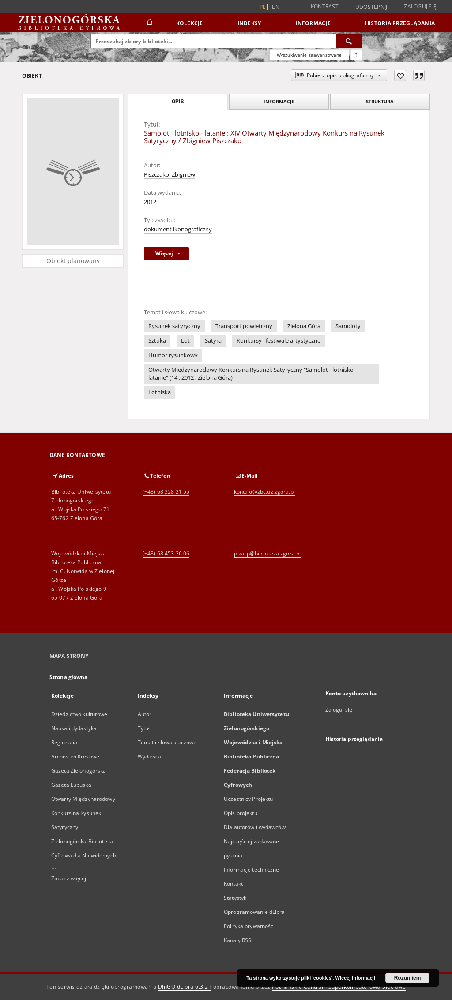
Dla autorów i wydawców (255, 827)
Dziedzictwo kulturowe (79, 714)
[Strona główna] (149, 23)
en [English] (275, 7)
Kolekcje (189, 23)
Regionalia (64, 742)
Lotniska (159, 392)
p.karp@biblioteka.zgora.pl (267, 553)
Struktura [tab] (380, 101)
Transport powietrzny (243, 326)
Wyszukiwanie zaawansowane (309, 55)
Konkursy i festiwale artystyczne (278, 340)
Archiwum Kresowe (75, 756)
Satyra (213, 340)
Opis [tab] (178, 101)
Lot (185, 340)
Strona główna (68, 677)
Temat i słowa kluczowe (167, 742)
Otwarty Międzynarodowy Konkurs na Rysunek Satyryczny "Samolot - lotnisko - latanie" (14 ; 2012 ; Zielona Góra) (252, 373)
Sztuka (157, 340)
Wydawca (150, 756)
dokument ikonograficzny (178, 229)
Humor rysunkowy (173, 355)
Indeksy (249, 23)
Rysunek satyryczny (174, 326)
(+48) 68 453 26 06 (166, 553)
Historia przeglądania (400, 23)
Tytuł (144, 728)
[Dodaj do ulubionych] (400, 75)
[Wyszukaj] (349, 41)
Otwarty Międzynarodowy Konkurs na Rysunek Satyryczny (83, 813)
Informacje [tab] (279, 101)
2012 (150, 202)
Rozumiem (407, 978)
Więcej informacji (355, 978)
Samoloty (348, 326)
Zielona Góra (303, 326)
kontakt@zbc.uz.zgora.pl (264, 491)
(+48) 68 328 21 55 (166, 491)
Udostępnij (371, 7)
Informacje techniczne (251, 869)
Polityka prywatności (249, 926)
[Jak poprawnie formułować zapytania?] (356, 54)
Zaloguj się (420, 6)
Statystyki (236, 898)
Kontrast (325, 6)
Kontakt (233, 883)
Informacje (313, 23)
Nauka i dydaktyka (74, 728)
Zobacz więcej (69, 878)
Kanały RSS (237, 940)
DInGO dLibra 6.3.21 (185, 986)
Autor (145, 714)
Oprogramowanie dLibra (254, 912)
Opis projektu (240, 813)
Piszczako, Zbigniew (169, 174)
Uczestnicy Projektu (248, 799)
